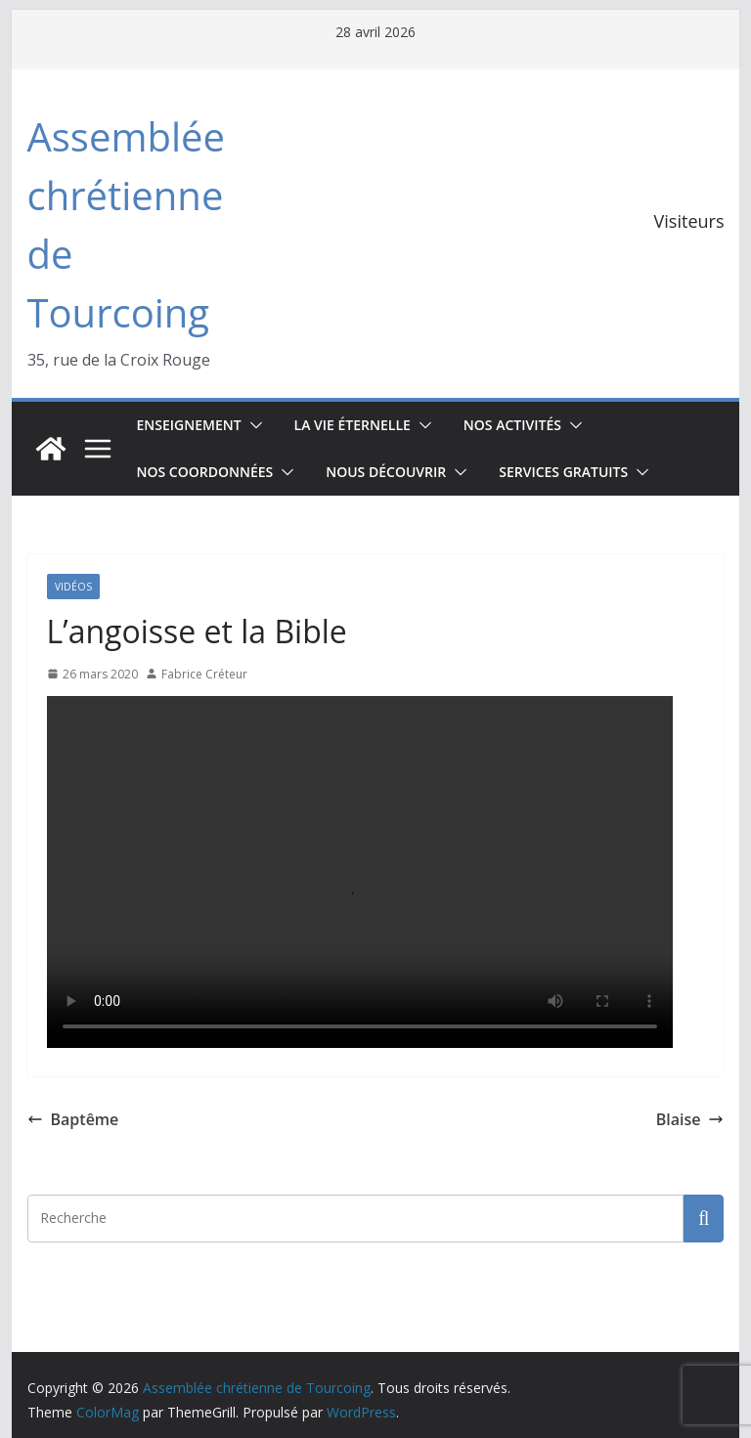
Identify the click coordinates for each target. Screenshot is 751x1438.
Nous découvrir (386, 471)
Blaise (690, 1119)
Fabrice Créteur (204, 674)
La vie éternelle (352, 424)
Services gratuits (563, 471)
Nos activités (512, 424)
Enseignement (189, 424)
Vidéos (73, 586)
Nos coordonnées (205, 471)
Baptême (73, 1119)
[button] (252, 425)
